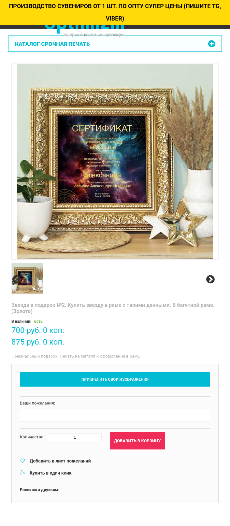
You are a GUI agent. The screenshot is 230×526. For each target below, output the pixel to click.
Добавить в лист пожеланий (60, 460)
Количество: (32, 436)
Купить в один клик (51, 473)
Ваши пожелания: (37, 403)
